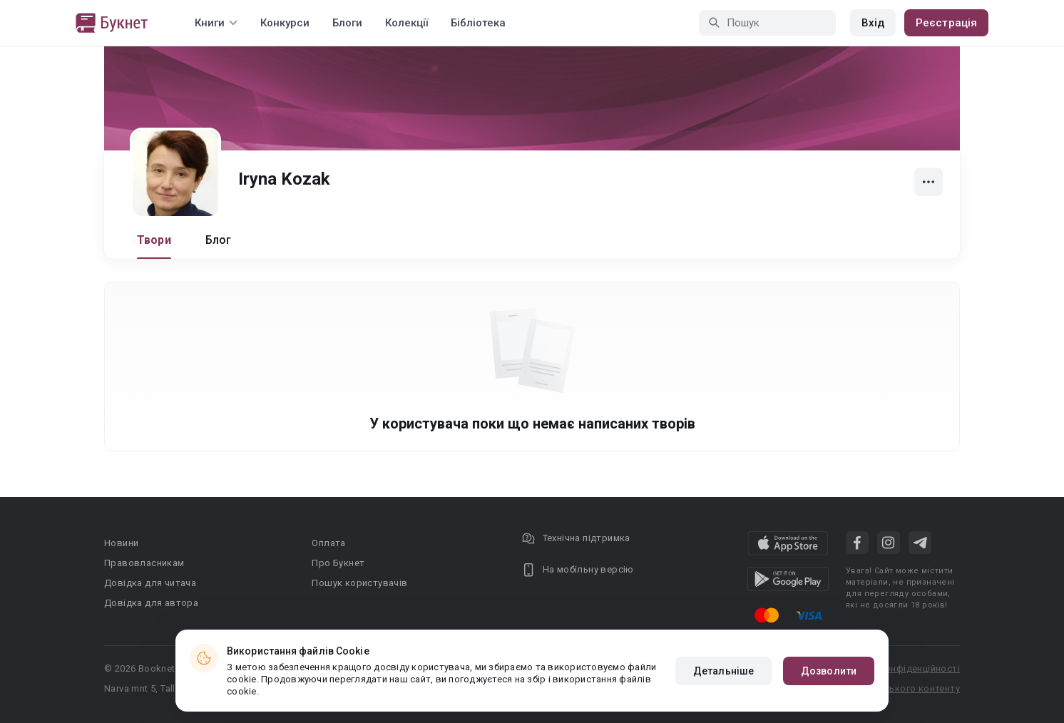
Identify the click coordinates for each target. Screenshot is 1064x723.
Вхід (872, 22)
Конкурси (285, 22)
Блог (218, 240)
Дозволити (828, 671)
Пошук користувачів (359, 583)
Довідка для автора (151, 603)
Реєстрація (946, 22)
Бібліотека (478, 22)
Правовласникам (144, 563)
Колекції (406, 22)
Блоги (347, 22)
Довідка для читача (150, 583)
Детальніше (723, 671)
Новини (121, 543)
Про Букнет (338, 563)
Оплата (328, 543)
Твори (154, 240)
